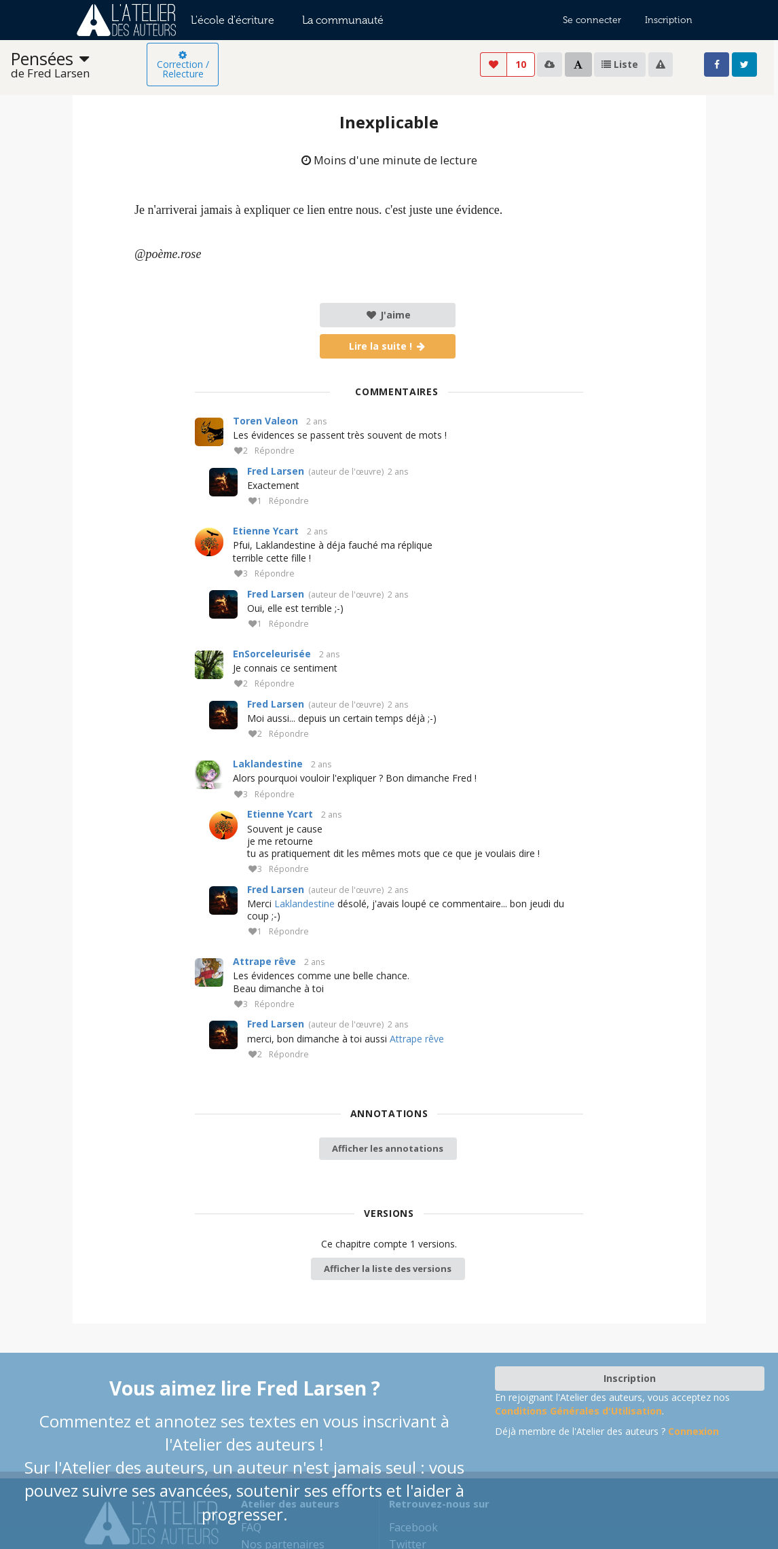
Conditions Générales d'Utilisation (578, 1410)
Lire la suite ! (388, 346)
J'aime (388, 314)
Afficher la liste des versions (387, 1268)
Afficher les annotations (387, 1148)
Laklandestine (268, 763)
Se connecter (592, 20)
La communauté (343, 20)
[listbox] (79, 64)
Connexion (693, 1431)
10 (520, 64)
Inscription (668, 20)
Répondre (275, 451)
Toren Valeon (265, 420)
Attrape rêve (264, 961)
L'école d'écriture (232, 20)
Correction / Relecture (183, 65)
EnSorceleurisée (272, 653)
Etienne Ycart (266, 530)
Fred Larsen (275, 470)
